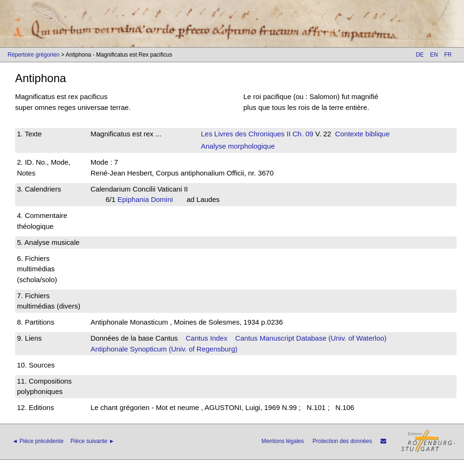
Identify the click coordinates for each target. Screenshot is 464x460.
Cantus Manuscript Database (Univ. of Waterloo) (311, 338)
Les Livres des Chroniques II (245, 134)
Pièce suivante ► (93, 441)
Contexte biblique (362, 134)
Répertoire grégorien (33, 54)
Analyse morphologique (238, 146)
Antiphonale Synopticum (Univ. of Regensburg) (164, 349)
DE (420, 54)
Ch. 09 (301, 134)
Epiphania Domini (148, 199)
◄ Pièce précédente (38, 441)
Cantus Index (206, 338)
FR (448, 54)
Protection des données (342, 441)
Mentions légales (282, 441)
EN (434, 54)
